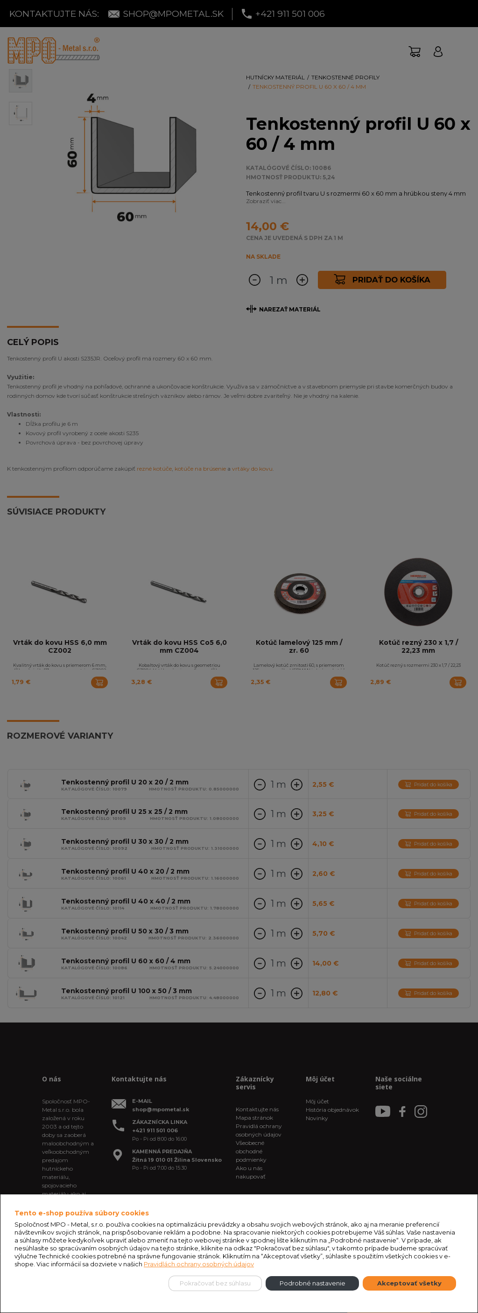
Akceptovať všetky (409, 1283)
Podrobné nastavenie (312, 1283)
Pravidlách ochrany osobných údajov (199, 1264)
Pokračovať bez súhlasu (215, 1283)
